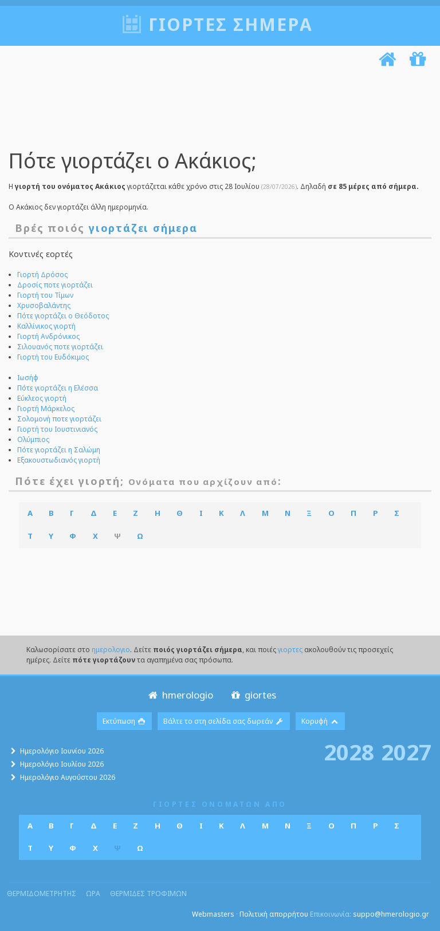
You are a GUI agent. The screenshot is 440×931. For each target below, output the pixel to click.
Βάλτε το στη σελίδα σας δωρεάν (223, 721)
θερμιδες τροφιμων (148, 893)
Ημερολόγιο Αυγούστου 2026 (67, 777)
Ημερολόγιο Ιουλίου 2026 (62, 764)
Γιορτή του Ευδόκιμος (53, 357)
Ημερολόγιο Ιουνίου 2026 (62, 751)
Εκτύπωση (125, 721)
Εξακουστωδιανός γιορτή (58, 460)
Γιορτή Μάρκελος (45, 408)
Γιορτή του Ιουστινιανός (57, 429)
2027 (406, 752)
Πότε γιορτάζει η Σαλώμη (58, 450)
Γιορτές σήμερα (230, 24)
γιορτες (290, 649)
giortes (252, 694)
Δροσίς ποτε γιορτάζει (55, 285)
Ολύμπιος (33, 439)
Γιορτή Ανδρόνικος (48, 336)
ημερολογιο (111, 649)
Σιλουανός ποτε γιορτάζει (60, 347)
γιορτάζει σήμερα (143, 228)
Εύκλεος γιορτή (41, 398)
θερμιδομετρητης (41, 893)
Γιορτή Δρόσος (42, 274)
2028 (349, 752)
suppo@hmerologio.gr (391, 914)
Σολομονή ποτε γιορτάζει (59, 419)
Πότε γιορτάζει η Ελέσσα (57, 388)
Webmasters (213, 914)
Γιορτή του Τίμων (45, 295)
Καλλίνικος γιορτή (46, 326)
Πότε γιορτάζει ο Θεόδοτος (63, 316)
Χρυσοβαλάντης (43, 305)
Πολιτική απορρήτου (273, 914)
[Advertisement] (217, 110)
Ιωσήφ (27, 377)
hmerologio (179, 694)
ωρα (93, 893)
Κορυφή (320, 721)
